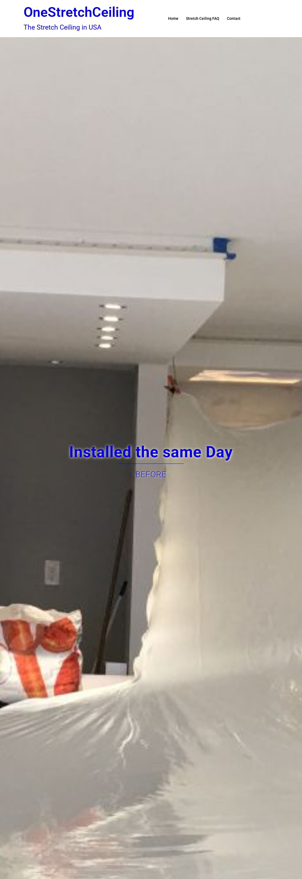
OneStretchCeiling (79, 12)
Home (173, 18)
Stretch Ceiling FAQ (202, 18)
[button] (276, 18)
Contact (233, 18)
